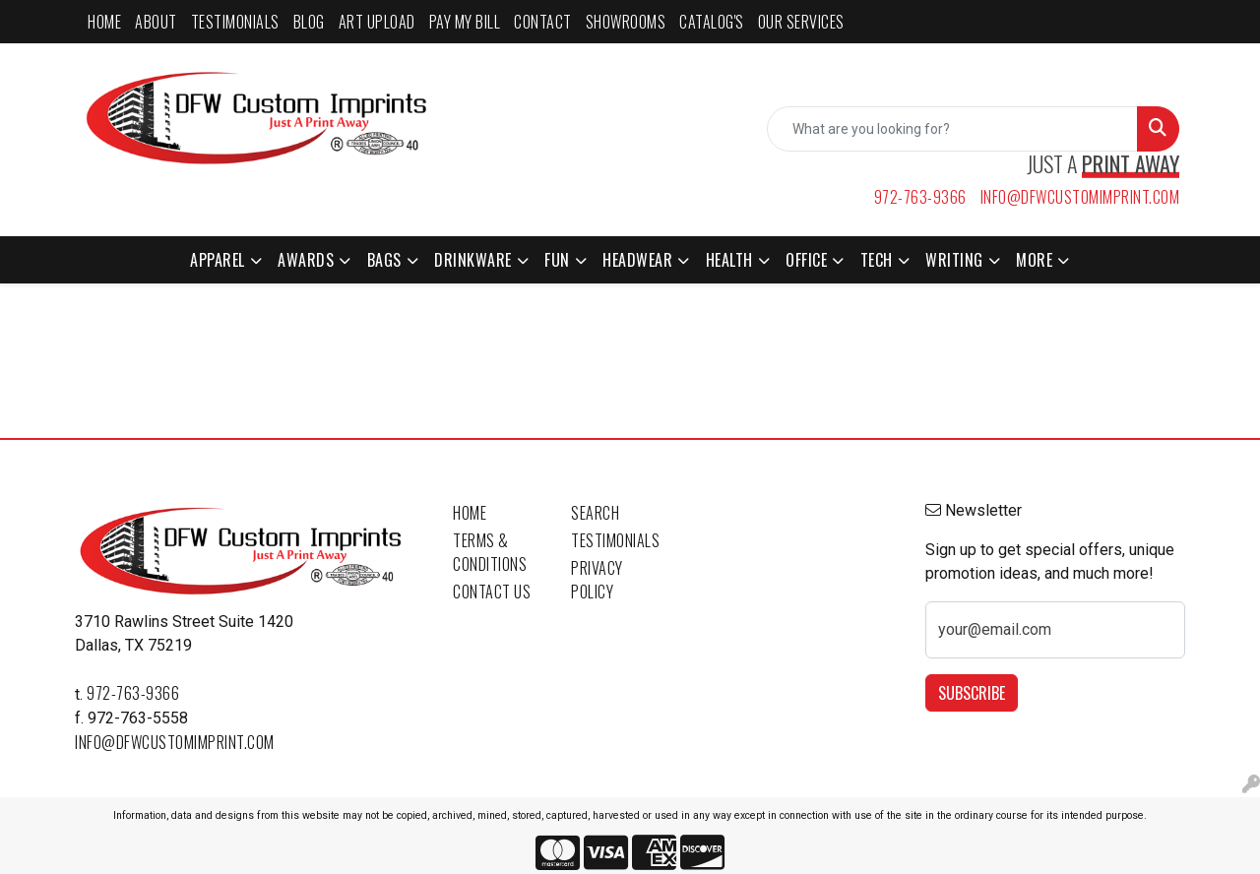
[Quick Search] (952, 129)
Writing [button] (954, 260)
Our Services (801, 21)
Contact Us (492, 591)
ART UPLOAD (377, 21)
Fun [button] (557, 260)
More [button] (1034, 260)
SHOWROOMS (626, 21)
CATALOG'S (711, 21)
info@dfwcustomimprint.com (1080, 197)
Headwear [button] (637, 260)
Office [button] (806, 260)
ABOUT (156, 21)
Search (595, 513)
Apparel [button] (217, 260)
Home (469, 513)
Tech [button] (876, 260)
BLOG (309, 21)
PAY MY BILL (465, 21)
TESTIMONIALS (235, 21)
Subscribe (971, 693)
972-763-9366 (920, 197)
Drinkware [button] (473, 260)
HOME (104, 21)
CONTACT (543, 21)
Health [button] (729, 260)
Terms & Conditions (490, 552)
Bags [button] (384, 260)
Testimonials (615, 540)
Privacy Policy (597, 579)
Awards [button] (306, 260)
